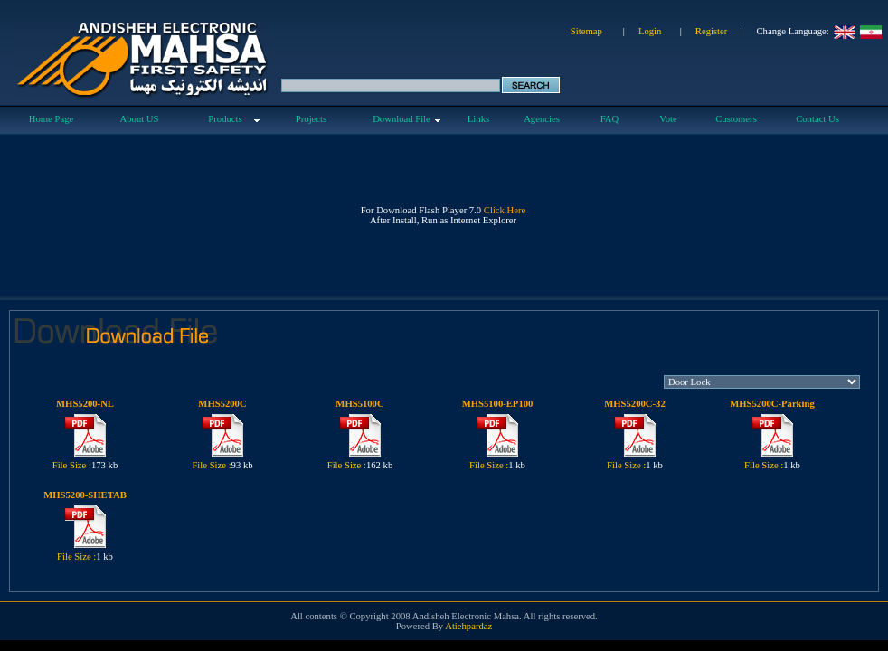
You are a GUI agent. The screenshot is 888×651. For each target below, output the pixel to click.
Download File (401, 119)
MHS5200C (222, 404)
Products (224, 119)
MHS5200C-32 (635, 404)
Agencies (542, 119)
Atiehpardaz (468, 626)
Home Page (51, 119)
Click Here (504, 210)
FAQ (609, 119)
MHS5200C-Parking (772, 404)
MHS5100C (359, 404)
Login (649, 31)
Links (478, 119)
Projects (311, 119)
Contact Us (817, 119)
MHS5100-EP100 (498, 404)
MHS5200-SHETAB (85, 495)
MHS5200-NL (85, 404)
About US (139, 119)
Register (711, 31)
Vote (667, 119)
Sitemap (586, 31)
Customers (736, 119)
